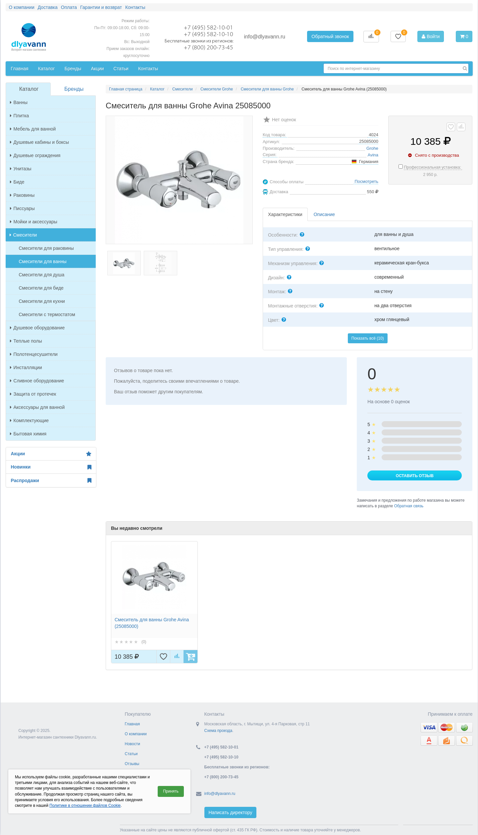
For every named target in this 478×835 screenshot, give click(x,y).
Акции (51, 454)
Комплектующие (29, 420)
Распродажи (51, 480)
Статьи (131, 754)
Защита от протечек (33, 394)
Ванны (19, 102)
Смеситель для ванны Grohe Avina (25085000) (152, 623)
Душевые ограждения (35, 155)
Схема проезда (218, 730)
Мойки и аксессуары (33, 221)
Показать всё (367, 338)
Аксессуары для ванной (37, 407)
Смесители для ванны (43, 261)
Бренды (73, 89)
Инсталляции (26, 367)
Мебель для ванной (33, 129)
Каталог (28, 89)
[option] (154, 602)
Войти (431, 36)
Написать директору (230, 812)
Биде (17, 182)
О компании (136, 734)
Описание (324, 214)
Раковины (22, 195)
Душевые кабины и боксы (39, 142)
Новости (132, 744)
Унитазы (20, 168)
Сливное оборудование (37, 380)
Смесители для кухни (42, 301)
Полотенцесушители (34, 354)
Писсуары (22, 208)
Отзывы (132, 763)
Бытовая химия (28, 433)
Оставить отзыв (415, 475)
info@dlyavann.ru (265, 36)
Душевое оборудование (37, 327)
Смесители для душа (42, 274)
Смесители (23, 235)
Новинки (51, 467)
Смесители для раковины (46, 248)
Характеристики (285, 214)
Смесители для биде (41, 288)
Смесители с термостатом (47, 314)
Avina (373, 154)
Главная (132, 724)
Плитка (19, 115)
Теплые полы (26, 341)
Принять (171, 791)
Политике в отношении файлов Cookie (85, 805)
